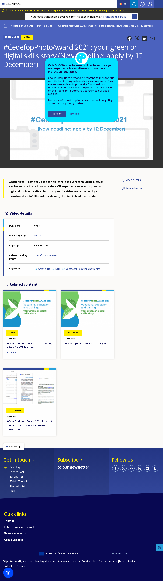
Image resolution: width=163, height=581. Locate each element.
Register (150, 4)
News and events (15, 533)
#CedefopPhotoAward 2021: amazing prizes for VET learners (29, 345)
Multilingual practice (45, 561)
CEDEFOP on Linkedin (139, 468)
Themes (9, 520)
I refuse (74, 113)
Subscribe (68, 459)
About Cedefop (13, 540)
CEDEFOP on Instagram (147, 468)
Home (5, 25)
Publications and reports (19, 527)
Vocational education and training (83, 268)
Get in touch (16, 459)
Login (142, 4)
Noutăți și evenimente (22, 25)
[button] (129, 38)
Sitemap (21, 565)
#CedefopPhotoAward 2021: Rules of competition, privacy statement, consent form (29, 425)
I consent (56, 114)
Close (134, 16)
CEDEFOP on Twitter (123, 468)
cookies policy (104, 100)
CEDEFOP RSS (155, 468)
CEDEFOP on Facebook (115, 468)
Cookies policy (89, 561)
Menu (158, 4)
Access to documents (69, 561)
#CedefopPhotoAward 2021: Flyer (85, 343)
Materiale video (45, 25)
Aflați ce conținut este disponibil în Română (103, 10)
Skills (57, 268)
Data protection (127, 561)
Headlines (11, 352)
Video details (133, 180)
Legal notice (8, 565)
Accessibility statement (21, 561)
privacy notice (74, 103)
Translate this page (114, 16)
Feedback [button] (159, 547)
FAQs (5, 561)
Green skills (44, 268)
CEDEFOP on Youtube (131, 468)
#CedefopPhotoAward (45, 255)
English (37, 235)
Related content (135, 188)
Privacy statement (108, 561)
